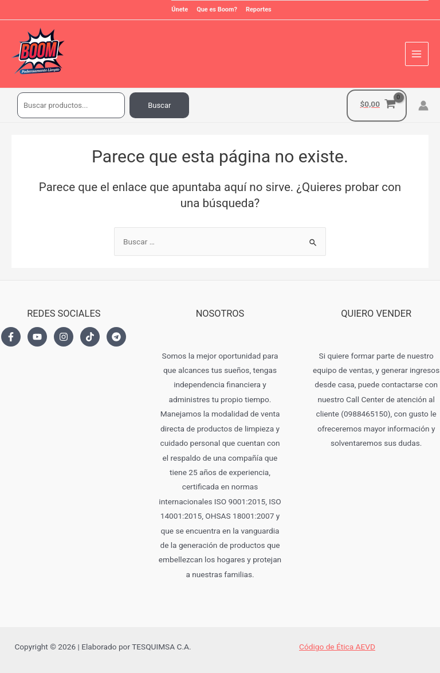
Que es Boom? (217, 9)
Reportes (259, 9)
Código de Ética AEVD (337, 646)
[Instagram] (63, 337)
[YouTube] (37, 337)
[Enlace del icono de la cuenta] (423, 105)
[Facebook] (11, 337)
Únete (179, 9)
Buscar (159, 105)
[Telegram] (116, 337)
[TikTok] (90, 337)
